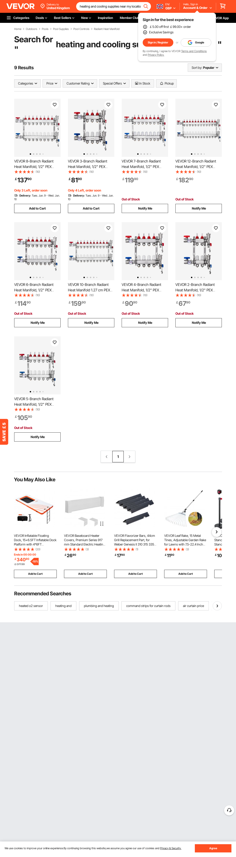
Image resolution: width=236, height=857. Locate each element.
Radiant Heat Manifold (107, 29)
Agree (213, 848)
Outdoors (31, 29)
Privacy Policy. (156, 54)
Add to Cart (37, 208)
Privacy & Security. (170, 848)
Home (17, 29)
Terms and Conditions (194, 51)
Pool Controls (81, 29)
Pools (45, 29)
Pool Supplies (61, 29)
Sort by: (197, 67)
